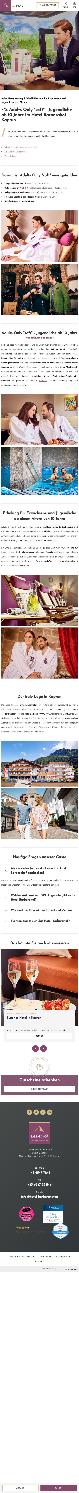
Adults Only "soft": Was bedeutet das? (20, 147)
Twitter (36, 1112)
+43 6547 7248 (39, 1173)
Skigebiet (43, 727)
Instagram (43, 1112)
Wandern (56, 723)
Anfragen (20, 1488)
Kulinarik (43, 380)
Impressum (45, 1257)
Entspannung (43, 557)
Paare (3, 552)
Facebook (29, 1112)
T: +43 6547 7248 (48, 5)
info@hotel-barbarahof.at (39, 1196)
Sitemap (39, 1261)
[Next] (43, 1048)
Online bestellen (39, 1089)
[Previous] (35, 1048)
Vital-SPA (24, 188)
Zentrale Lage (10, 156)
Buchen (58, 1488)
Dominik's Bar (49, 197)
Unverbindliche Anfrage (21, 1257)
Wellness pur (31, 367)
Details (39, 1036)
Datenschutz (63, 1257)
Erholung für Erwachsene (15, 152)
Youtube (49, 1112)
